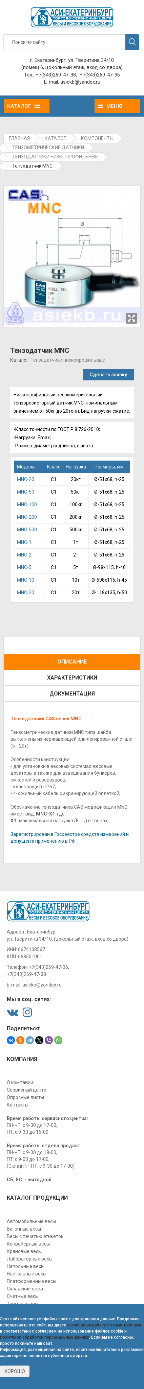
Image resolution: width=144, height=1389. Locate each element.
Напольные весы (25, 1266)
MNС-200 (27, 517)
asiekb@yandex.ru (80, 82)
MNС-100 (27, 504)
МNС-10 (25, 580)
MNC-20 (25, 479)
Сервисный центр (26, 1090)
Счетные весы (23, 1296)
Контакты (17, 1105)
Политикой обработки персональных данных (44, 1337)
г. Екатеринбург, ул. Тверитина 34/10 (72, 60)
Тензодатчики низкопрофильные (67, 360)
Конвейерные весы (28, 1244)
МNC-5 (24, 567)
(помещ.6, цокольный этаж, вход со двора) (72, 67)
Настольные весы (26, 1273)
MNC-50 (25, 492)
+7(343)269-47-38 (56, 75)
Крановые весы (24, 1251)
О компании (20, 1082)
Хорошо (14, 1371)
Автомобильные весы (31, 1221)
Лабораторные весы (30, 1259)
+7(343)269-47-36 (100, 75)
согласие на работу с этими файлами (104, 1325)
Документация (72, 693)
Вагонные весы (24, 1229)
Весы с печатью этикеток (35, 1236)
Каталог (23, 106)
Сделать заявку (108, 374)
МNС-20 (25, 592)
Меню (110, 106)
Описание (72, 661)
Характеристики (72, 677)
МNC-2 (24, 555)
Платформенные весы (31, 1281)
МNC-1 (24, 542)
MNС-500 (27, 529)
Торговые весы (24, 1303)
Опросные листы (25, 1097)
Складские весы (25, 1288)
